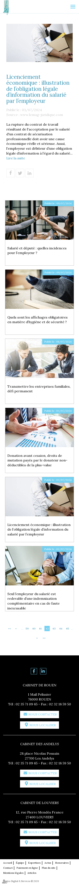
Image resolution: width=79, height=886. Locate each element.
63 (54, 628)
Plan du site (48, 867)
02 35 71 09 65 (26, 704)
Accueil (7, 862)
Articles (31, 872)
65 (67, 628)
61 (40, 628)
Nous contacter (42, 714)
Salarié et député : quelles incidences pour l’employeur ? (37, 250)
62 (47, 628)
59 (27, 628)
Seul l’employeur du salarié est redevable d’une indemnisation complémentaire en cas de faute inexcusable (33, 601)
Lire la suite (15, 158)
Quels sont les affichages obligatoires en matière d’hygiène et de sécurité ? (37, 319)
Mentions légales (13, 872)
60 (34, 628)
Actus (47, 862)
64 (60, 628)
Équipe (20, 862)
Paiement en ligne (27, 867)
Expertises (34, 862)
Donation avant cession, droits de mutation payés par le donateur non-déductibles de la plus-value (37, 460)
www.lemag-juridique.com (41, 115)
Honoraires (62, 862)
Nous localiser (42, 725)
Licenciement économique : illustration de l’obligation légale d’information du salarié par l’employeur (39, 529)
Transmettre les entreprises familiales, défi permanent (39, 388)
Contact (8, 867)
